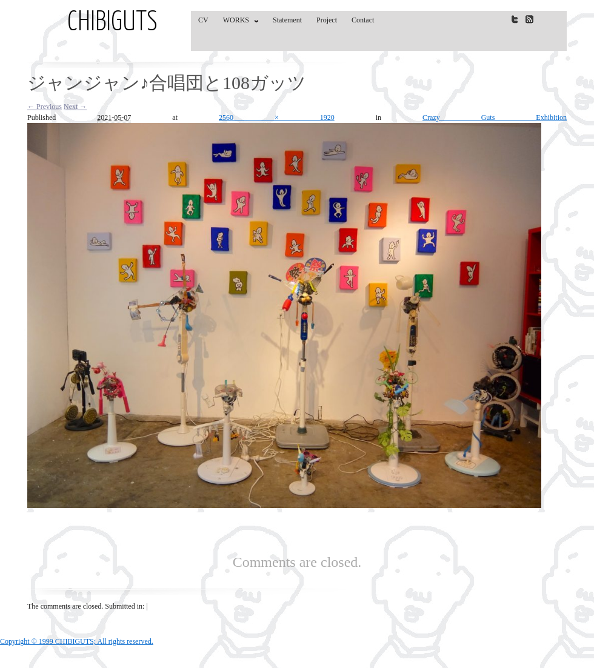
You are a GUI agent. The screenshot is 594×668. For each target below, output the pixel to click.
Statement (287, 20)
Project (326, 20)
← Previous (44, 106)
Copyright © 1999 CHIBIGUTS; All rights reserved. (76, 641)
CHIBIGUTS (112, 23)
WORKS (238, 22)
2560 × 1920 (277, 117)
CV (203, 20)
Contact (363, 20)
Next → (75, 106)
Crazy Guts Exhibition (494, 117)
